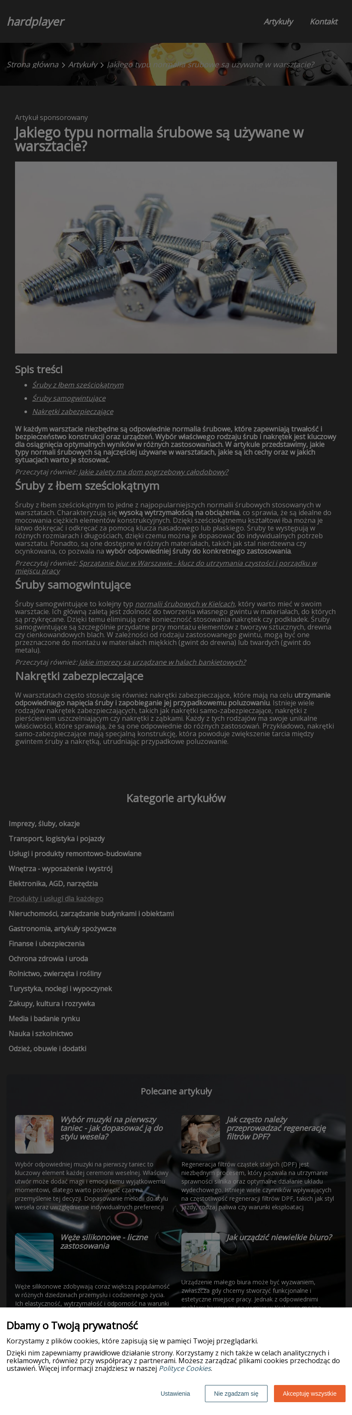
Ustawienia (175, 1393)
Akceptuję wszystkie (310, 1393)
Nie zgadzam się (236, 1393)
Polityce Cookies (185, 1368)
